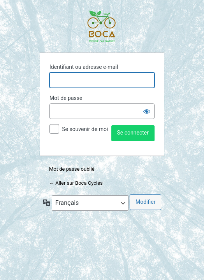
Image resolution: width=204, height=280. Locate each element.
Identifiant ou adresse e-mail (83, 67)
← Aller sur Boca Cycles (76, 183)
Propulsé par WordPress (102, 26)
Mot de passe (65, 98)
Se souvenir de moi (85, 129)
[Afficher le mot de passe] (147, 111)
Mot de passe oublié (72, 169)
